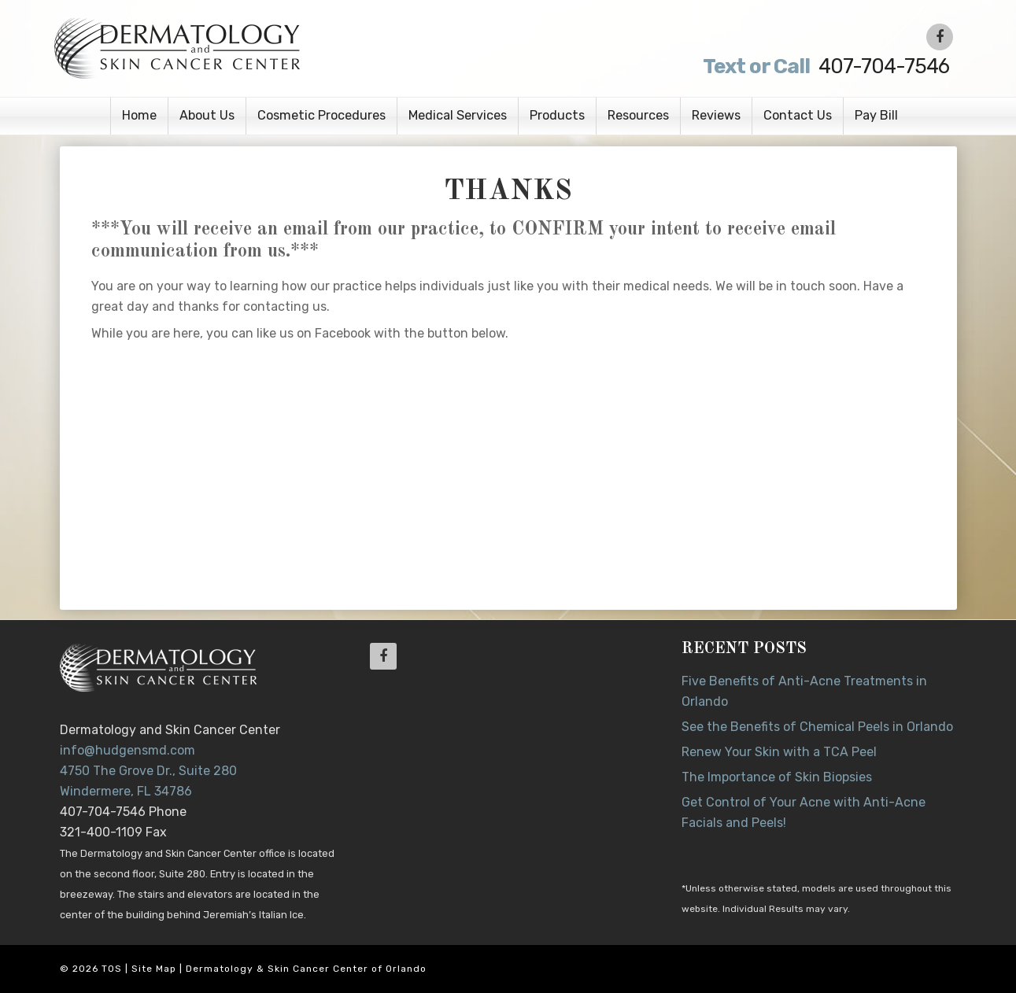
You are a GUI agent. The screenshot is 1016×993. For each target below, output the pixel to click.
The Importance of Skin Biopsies (777, 777)
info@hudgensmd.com (127, 750)
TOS (112, 968)
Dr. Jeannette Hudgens (250, 47)
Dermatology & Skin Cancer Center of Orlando (306, 968)
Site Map (153, 968)
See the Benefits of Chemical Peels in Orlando (817, 726)
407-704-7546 (824, 66)
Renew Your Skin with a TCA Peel (779, 751)
